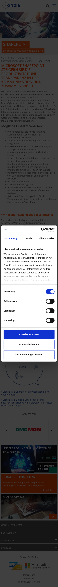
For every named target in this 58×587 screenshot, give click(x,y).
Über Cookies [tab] (46, 238)
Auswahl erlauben (29, 344)
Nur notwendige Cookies (29, 354)
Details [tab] (28, 238)
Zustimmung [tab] (11, 238)
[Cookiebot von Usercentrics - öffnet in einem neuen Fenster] (41, 230)
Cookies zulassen (29, 334)
